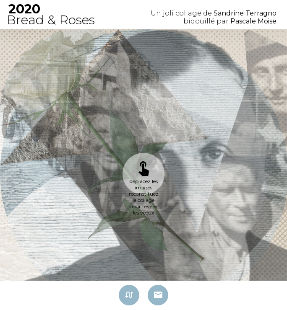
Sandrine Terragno (245, 13)
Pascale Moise (253, 21)
